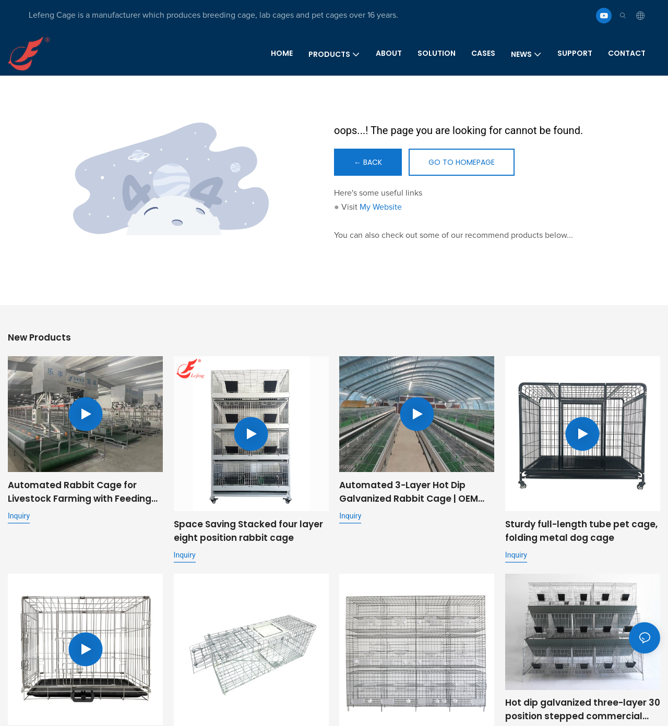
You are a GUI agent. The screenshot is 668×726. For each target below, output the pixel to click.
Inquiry (19, 516)
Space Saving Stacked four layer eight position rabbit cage (248, 531)
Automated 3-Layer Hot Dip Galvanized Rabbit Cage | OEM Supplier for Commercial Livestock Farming (408, 492)
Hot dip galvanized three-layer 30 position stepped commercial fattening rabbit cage (582, 710)
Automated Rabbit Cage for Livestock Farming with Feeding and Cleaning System (79, 492)
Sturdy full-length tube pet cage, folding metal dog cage (581, 531)
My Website (381, 207)
